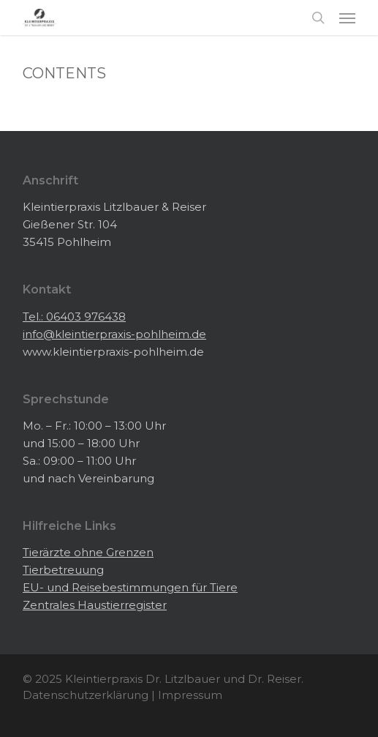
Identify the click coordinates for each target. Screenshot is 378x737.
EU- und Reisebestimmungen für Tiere (130, 587)
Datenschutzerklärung (85, 695)
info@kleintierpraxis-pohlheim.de (114, 334)
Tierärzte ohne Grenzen (88, 552)
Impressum (190, 695)
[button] (347, 17)
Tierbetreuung (63, 570)
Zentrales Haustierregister (95, 605)
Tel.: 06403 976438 (74, 316)
